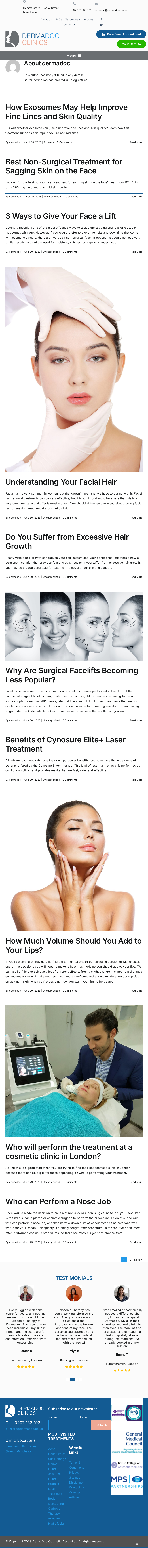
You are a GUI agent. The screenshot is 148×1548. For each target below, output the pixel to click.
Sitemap (75, 1477)
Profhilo (53, 1484)
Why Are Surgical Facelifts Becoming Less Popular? (71, 675)
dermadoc (15, 142)
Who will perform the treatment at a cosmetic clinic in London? (68, 1151)
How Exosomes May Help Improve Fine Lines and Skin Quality (66, 112)
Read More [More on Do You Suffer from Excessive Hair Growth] (136, 576)
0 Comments (64, 142)
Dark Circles (56, 1454)
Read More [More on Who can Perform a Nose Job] (136, 1242)
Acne (51, 1449)
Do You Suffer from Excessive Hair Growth (67, 541)
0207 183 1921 (82, 10)
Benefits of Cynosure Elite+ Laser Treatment (65, 744)
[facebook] (101, 19)
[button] (67, 1379)
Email (84, 1417)
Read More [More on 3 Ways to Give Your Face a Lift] (136, 251)
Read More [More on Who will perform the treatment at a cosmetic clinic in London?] (136, 1182)
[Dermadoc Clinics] (32, 32)
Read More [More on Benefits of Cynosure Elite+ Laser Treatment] (136, 779)
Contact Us (77, 1487)
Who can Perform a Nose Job (58, 1201)
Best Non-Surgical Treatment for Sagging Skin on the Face (63, 166)
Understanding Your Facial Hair (61, 481)
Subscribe (102, 1425)
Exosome (49, 142)
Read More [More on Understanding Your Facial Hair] (136, 517)
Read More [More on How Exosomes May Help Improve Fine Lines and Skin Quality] (136, 142)
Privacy (74, 1472)
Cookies (75, 1492)
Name (52, 1417)
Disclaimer (76, 1482)
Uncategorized (52, 196)
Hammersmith (31, 7)
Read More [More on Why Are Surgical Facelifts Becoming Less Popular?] (136, 720)
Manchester (30, 12)
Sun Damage (57, 1459)
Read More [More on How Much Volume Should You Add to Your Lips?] (136, 990)
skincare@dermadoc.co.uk (111, 10)
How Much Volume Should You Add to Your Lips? (73, 945)
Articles (74, 1497)
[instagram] (101, 25)
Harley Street (51, 7)
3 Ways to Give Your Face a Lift (60, 216)
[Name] (63, 1425)
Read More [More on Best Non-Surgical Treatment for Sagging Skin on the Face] (136, 196)
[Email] (84, 1425)
